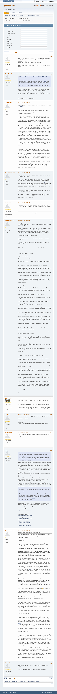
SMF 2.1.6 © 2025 (6, 692)
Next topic (49, 21)
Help (42, 692)
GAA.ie (21, 106)
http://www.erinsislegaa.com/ (24, 510)
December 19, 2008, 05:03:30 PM (24, 398)
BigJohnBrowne (9, 102)
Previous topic (43, 21)
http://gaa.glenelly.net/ (23, 519)
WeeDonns (8, 450)
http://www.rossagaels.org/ (24, 521)
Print (51, 678)
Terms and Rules (47, 692)
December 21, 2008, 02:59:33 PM (24, 432)
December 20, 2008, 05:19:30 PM (24, 414)
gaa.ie (45, 81)
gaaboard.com (9, 6)
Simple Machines (13, 692)
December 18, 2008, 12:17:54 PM (24, 172)
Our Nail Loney (9, 663)
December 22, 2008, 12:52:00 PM (24, 530)
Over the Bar (8, 432)
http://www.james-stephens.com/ (25, 515)
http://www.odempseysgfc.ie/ (24, 525)
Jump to (33, 684)
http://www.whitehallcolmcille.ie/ (25, 518)
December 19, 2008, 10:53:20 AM (24, 220)
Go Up (5, 678)
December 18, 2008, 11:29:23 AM (24, 102)
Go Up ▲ (52, 692)
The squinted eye (10, 172)
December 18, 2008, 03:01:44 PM (24, 202)
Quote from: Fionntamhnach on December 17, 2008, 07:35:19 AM (33, 76)
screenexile (8, 398)
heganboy (8, 202)
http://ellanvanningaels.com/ (24, 522)
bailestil (7, 56)
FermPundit (8, 74)
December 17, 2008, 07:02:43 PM (24, 73)
